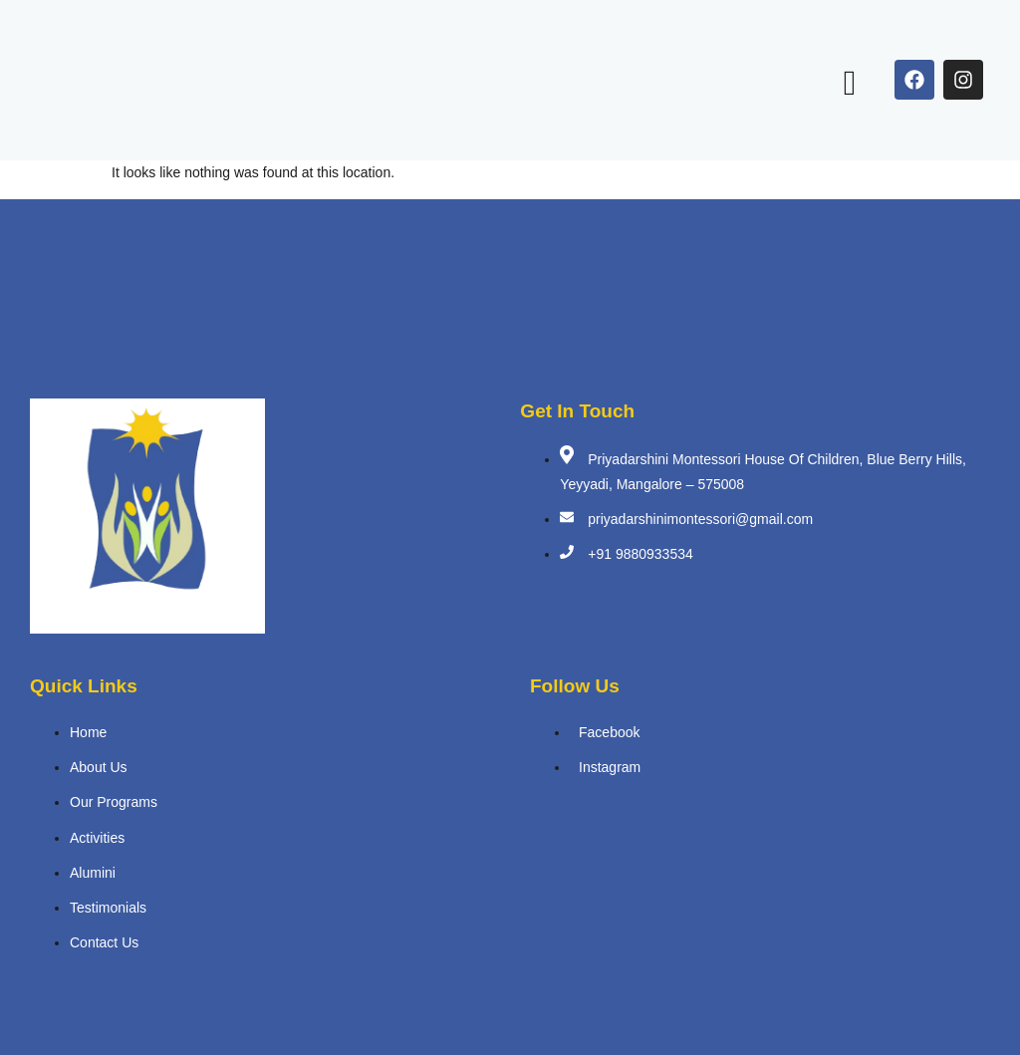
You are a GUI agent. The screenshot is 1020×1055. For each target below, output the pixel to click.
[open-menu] (850, 83)
